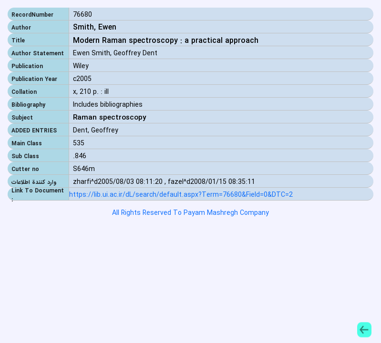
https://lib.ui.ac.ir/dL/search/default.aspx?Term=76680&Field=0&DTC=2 (181, 195)
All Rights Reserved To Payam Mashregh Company (190, 213)
